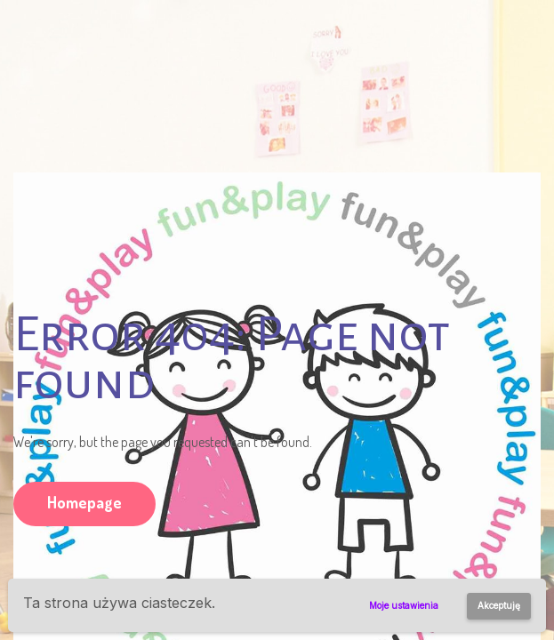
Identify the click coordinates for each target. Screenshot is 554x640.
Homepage (84, 502)
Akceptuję (499, 605)
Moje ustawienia (403, 605)
